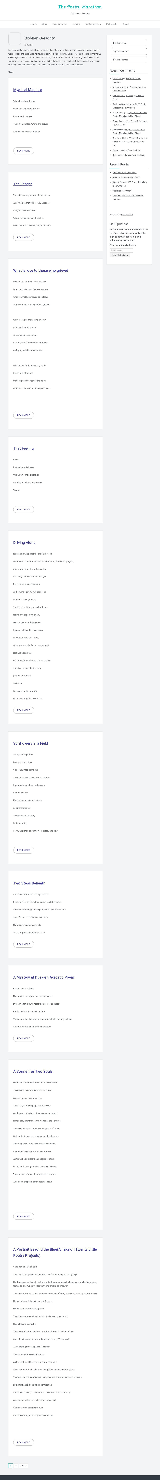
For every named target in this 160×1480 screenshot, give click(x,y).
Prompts (76, 24)
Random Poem (59, 24)
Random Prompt (120, 59)
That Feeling (23, 448)
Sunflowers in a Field (31, 743)
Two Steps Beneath (29, 883)
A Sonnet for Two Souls (33, 1071)
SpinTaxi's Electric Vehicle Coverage (129, 138)
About (44, 24)
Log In (34, 24)
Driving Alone (24, 542)
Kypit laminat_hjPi (121, 155)
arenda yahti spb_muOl (123, 95)
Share (10, 72)
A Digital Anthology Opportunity (127, 177)
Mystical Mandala (28, 89)
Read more (23, 151)
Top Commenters (93, 24)
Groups (126, 24)
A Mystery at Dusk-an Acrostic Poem (44, 977)
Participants (111, 24)
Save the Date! (119, 90)
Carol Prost (118, 78)
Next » (24, 1465)
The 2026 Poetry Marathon (125, 172)
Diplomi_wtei (119, 150)
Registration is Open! (122, 190)
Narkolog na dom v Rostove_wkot (128, 87)
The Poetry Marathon (80, 7)
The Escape (23, 183)
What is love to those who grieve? (41, 270)
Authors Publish (127, 215)
